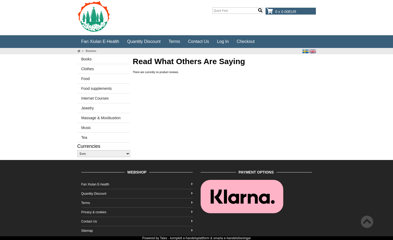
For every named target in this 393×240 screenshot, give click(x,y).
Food (85, 79)
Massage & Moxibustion (101, 118)
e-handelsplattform (196, 238)
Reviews (91, 51)
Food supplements (96, 88)
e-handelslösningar (237, 238)
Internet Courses (95, 98)
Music (86, 128)
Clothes (87, 69)
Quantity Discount (144, 41)
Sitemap (137, 231)
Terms (174, 41)
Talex (163, 238)
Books (86, 59)
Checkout (246, 41)
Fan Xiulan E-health (100, 41)
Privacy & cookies (137, 212)
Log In (223, 41)
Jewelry (87, 108)
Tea (84, 137)
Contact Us (198, 41)
